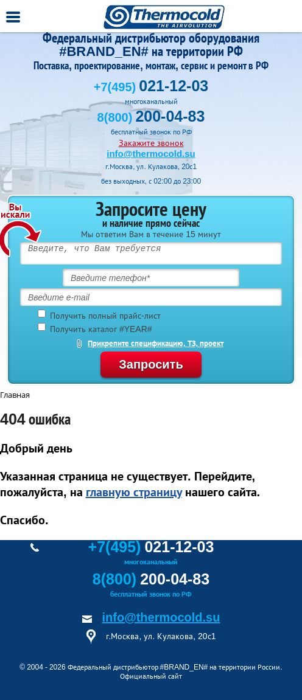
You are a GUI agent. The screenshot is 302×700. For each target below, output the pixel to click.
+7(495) (151, 87)
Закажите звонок (151, 143)
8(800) (151, 117)
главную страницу (134, 492)
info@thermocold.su (151, 153)
